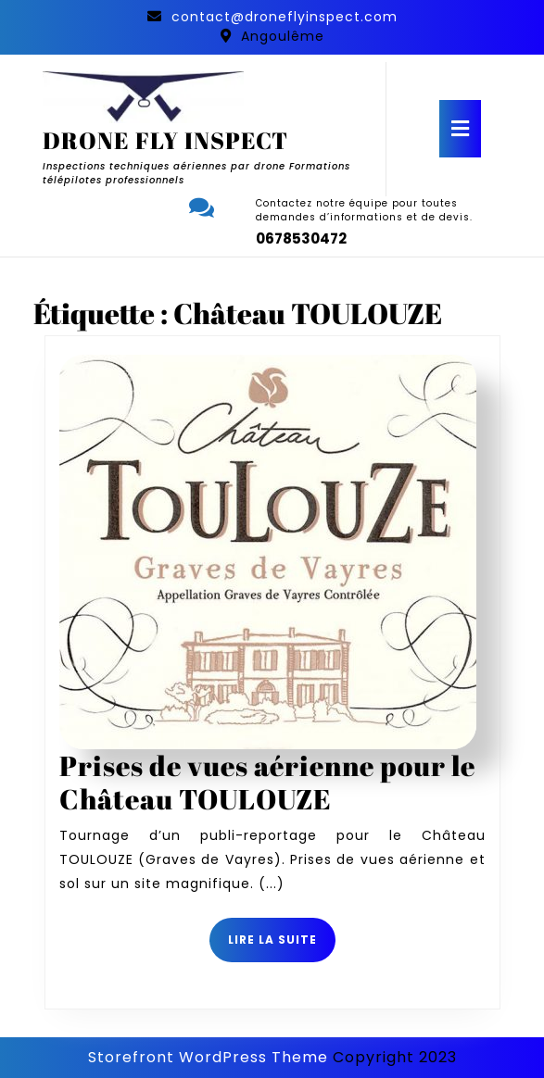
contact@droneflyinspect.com (284, 16)
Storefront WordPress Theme (208, 1057)
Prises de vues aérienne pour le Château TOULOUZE (267, 782)
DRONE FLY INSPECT (165, 140)
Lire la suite (281, 946)
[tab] (460, 128)
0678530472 (301, 238)
